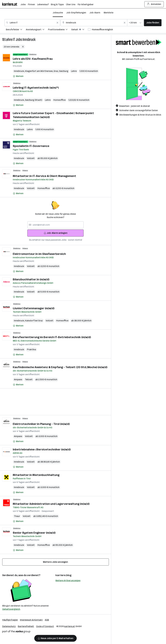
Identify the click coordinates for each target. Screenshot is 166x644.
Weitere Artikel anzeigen (67, 580)
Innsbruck (29, 39)
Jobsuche (58, 12)
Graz (56, 71)
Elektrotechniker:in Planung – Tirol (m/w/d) (41, 424)
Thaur (17, 516)
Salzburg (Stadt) (33, 100)
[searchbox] (55, 224)
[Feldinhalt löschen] (57, 22)
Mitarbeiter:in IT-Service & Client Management (44, 176)
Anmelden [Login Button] (154, 4)
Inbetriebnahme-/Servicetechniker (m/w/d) (42, 449)
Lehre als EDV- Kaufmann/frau (33, 58)
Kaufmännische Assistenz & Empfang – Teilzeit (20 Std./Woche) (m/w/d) (60, 367)
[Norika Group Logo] (16, 632)
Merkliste (108, 12)
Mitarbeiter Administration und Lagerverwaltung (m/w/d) (51, 504)
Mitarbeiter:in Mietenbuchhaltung (36, 475)
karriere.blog (63, 575)
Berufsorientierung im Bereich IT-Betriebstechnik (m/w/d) (52, 337)
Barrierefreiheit (26, 626)
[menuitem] (16, 30)
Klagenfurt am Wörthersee (39, 71)
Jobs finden (152, 22)
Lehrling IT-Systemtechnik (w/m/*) (36, 87)
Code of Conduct (45, 626)
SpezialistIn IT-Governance (31, 146)
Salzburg (63, 71)
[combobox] (32, 22)
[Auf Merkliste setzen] (18, 76)
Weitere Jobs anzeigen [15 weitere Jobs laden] (55, 562)
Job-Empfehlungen (76, 12)
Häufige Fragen (10, 619)
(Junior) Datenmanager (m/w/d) (33, 308)
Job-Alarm (94, 12)
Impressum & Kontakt (31, 619)
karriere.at (69, 626)
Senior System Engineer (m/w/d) (34, 532)
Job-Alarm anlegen (55, 233)
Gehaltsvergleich (11, 609)
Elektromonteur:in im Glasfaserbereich (39, 254)
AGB (47, 619)
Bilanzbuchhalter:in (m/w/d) (31, 279)
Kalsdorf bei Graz (34, 320)
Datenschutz (9, 626)
